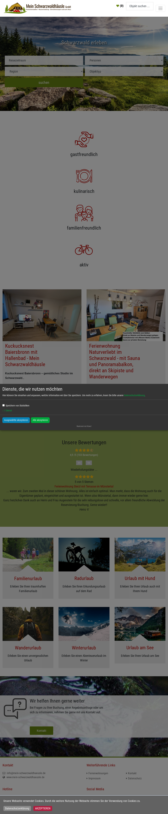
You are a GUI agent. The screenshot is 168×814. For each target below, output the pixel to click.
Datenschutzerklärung (17, 808)
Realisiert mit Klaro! (84, 426)
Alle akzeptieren (40, 420)
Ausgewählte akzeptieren (16, 420)
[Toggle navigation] (160, 8)
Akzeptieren (42, 808)
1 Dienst (7, 410)
